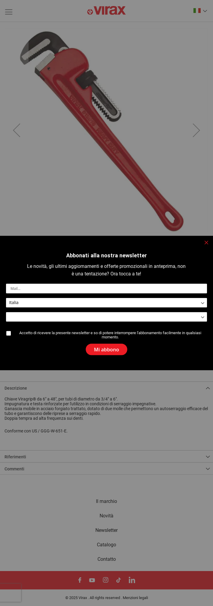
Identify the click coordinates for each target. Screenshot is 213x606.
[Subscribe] (106, 347)
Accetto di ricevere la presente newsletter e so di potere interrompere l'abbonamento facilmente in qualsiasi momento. (110, 335)
